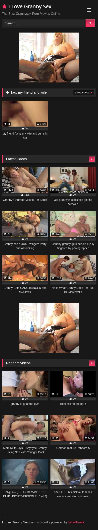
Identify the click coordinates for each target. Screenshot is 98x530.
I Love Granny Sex (26, 6)
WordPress (76, 522)
